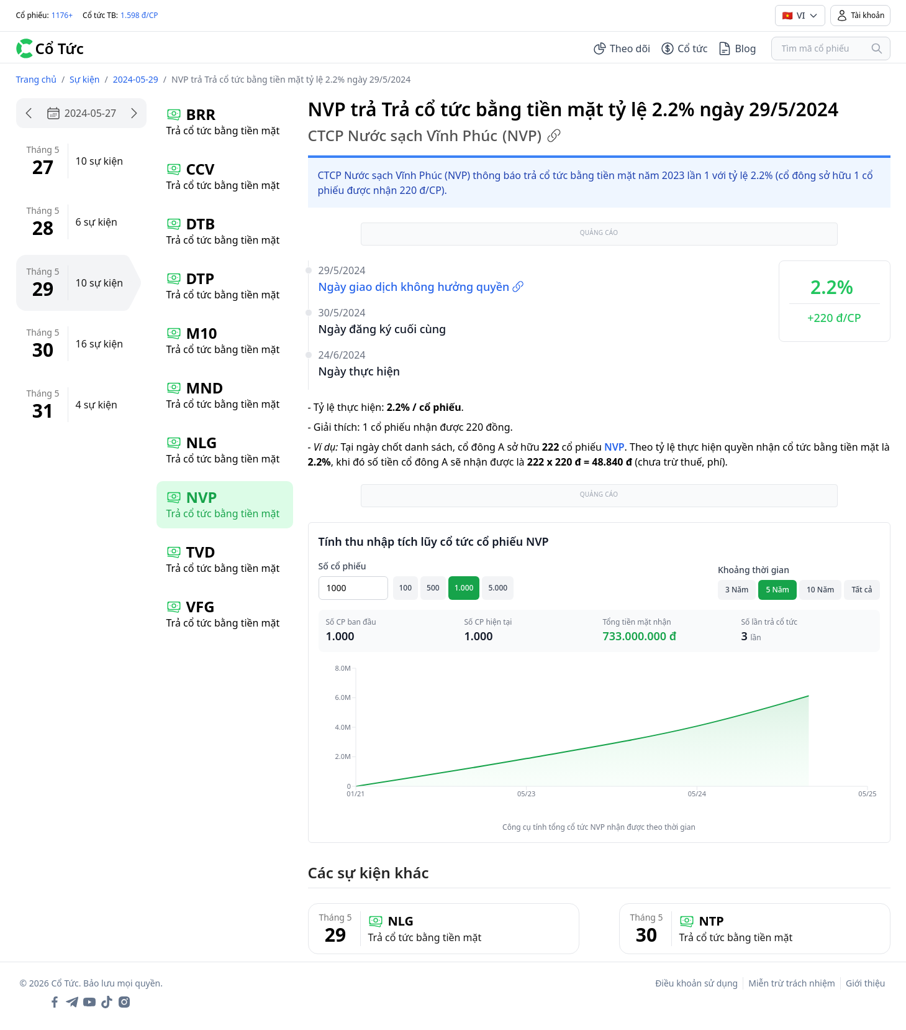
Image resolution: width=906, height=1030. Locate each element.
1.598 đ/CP (139, 15)
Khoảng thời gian (753, 570)
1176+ (62, 15)
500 (433, 587)
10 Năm (820, 589)
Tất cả (861, 589)
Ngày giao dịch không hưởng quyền (422, 286)
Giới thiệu (866, 983)
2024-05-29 (135, 79)
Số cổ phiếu (342, 566)
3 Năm (737, 589)
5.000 (497, 587)
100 (405, 587)
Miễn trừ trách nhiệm (791, 983)
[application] (599, 739)
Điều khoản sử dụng (696, 983)
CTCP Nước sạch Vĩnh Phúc (435, 135)
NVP (614, 447)
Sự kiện (84, 79)
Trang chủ (36, 79)
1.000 (464, 587)
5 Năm (777, 589)
